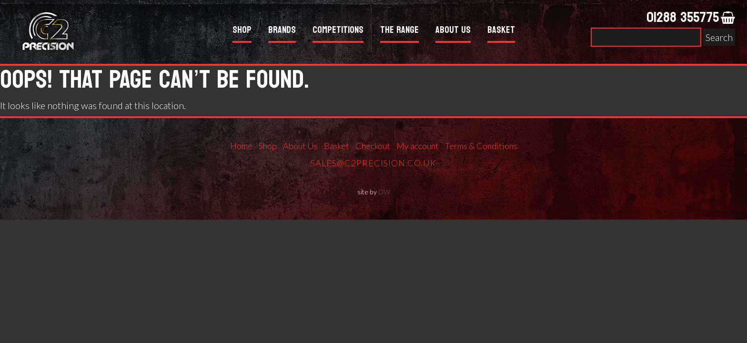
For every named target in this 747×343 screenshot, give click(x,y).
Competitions (338, 31)
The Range (399, 31)
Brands (282, 31)
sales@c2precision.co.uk (373, 163)
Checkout (372, 146)
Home (241, 146)
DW (384, 192)
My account (417, 146)
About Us (453, 31)
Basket (501, 31)
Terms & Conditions (481, 146)
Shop (242, 31)
